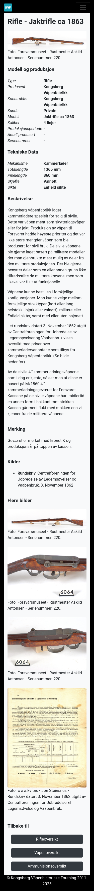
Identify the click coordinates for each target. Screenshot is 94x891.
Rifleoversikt (47, 839)
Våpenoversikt (47, 852)
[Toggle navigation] (83, 7)
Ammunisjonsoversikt (47, 866)
